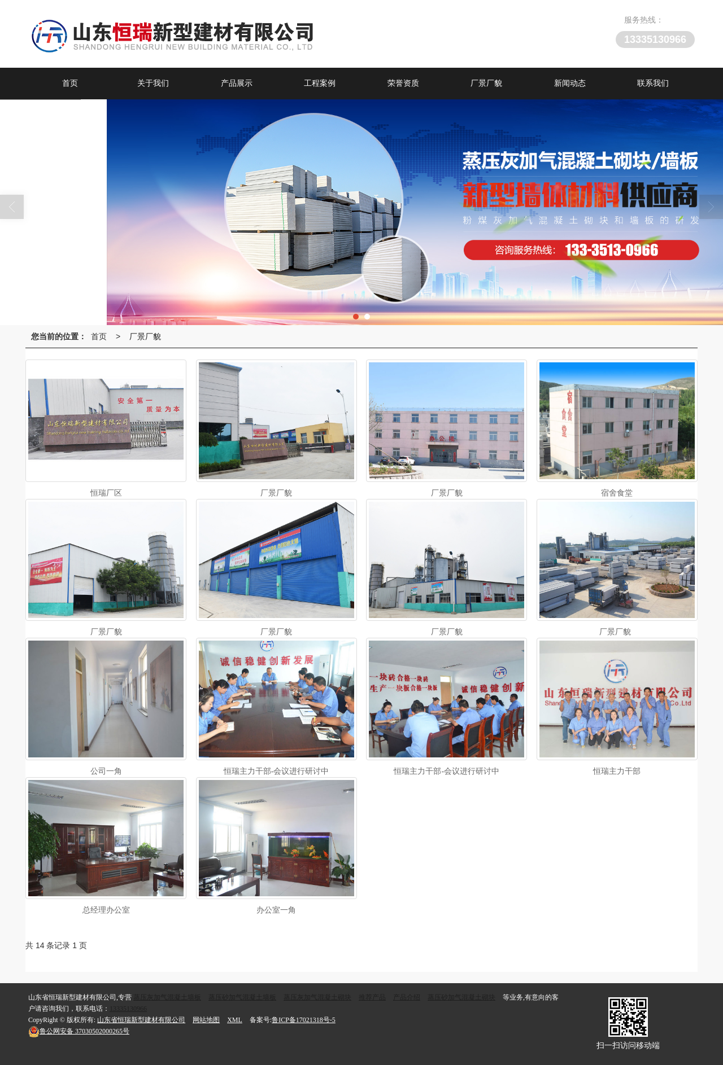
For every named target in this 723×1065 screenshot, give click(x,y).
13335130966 (128, 1009)
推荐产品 (372, 997)
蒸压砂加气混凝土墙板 (242, 997)
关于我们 (153, 83)
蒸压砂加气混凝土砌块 (461, 997)
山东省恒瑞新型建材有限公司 (141, 1020)
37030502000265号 (78, 1031)
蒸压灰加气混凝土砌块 (317, 997)
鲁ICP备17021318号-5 (304, 1020)
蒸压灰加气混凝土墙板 (167, 997)
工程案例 (320, 83)
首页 (70, 83)
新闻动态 (570, 83)
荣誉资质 (403, 83)
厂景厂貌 (486, 83)
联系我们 (653, 83)
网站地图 (206, 1020)
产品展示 (236, 83)
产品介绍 (406, 997)
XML (234, 1020)
